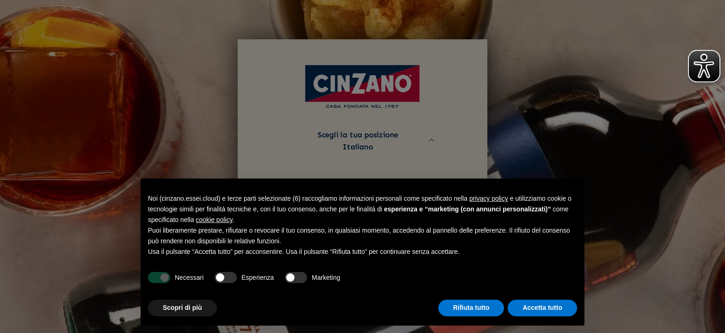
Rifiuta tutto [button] (471, 307)
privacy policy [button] (488, 198)
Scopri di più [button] (182, 307)
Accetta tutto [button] (542, 307)
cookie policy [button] (214, 219)
